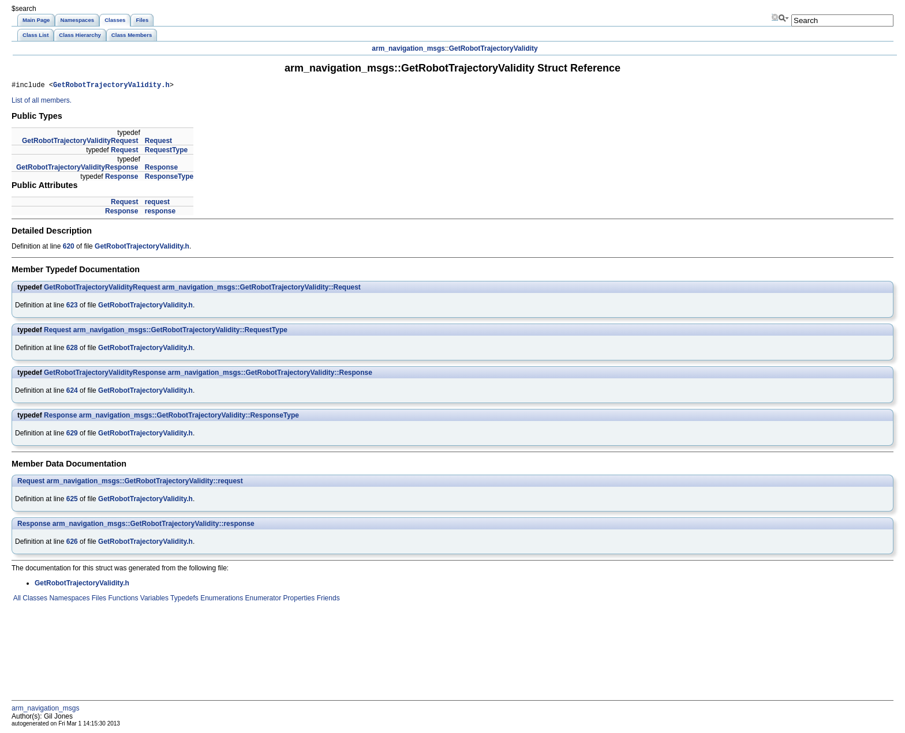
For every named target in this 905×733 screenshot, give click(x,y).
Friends (327, 600)
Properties (298, 600)
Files (97, 600)
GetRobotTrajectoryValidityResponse (77, 169)
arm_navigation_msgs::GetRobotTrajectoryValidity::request (145, 483)
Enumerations (221, 600)
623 (72, 307)
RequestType (166, 152)
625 (72, 501)
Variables (153, 600)
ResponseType (169, 178)
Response (161, 169)
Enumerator (262, 600)
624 (72, 392)
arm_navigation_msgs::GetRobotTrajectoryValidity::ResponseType (189, 417)
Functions (122, 600)
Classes (34, 600)
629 (72, 435)
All (16, 600)
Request (158, 142)
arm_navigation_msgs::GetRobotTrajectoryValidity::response (154, 525)
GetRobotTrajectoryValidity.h (111, 86)
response (160, 213)
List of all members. (42, 102)
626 (72, 543)
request (157, 204)
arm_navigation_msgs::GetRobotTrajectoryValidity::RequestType (180, 332)
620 (68, 248)
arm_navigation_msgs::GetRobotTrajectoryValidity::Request (261, 289)
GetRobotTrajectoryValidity (493, 48)
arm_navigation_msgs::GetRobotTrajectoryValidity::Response (270, 374)
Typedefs (184, 600)
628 (72, 349)
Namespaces (68, 600)
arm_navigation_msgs (408, 48)
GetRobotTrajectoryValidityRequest (80, 142)
